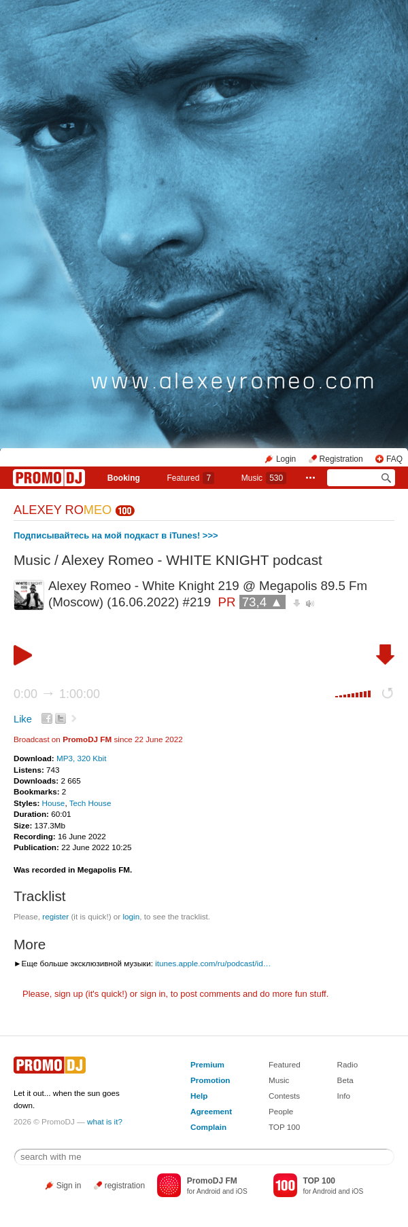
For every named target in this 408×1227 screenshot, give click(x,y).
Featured (190, 478)
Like (23, 719)
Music (263, 478)
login (130, 916)
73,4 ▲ (262, 602)
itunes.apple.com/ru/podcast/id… (213, 963)
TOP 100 (284, 1126)
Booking (123, 478)
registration (125, 1186)
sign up (68, 994)
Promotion (210, 1080)
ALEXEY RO (63, 510)
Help (198, 1095)
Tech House (90, 803)
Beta (345, 1080)
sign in (153, 994)
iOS (242, 1191)
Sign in (69, 1186)
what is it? (104, 1121)
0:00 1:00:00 (57, 694)
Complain (208, 1126)
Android (208, 1191)
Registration (341, 459)
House (53, 803)
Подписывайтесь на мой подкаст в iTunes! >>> (116, 535)
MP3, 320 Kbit (81, 758)
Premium (207, 1064)
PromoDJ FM (87, 739)
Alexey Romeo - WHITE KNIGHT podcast (192, 560)
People (281, 1111)
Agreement (211, 1111)
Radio (347, 1064)
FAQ (394, 459)
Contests (284, 1095)
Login (286, 459)
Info (344, 1095)
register (55, 916)
